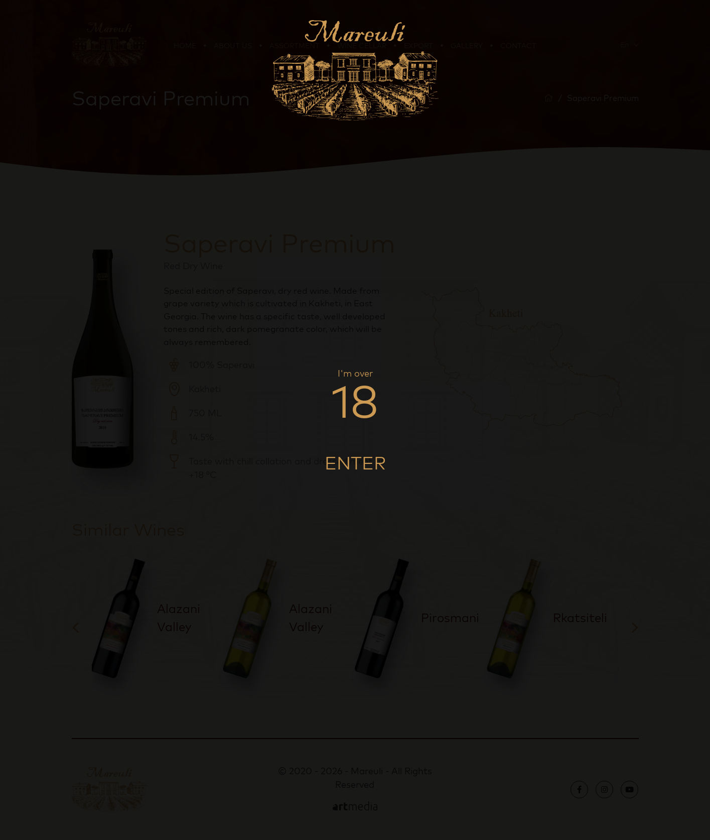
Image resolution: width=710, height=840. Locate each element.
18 (355, 400)
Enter (355, 462)
